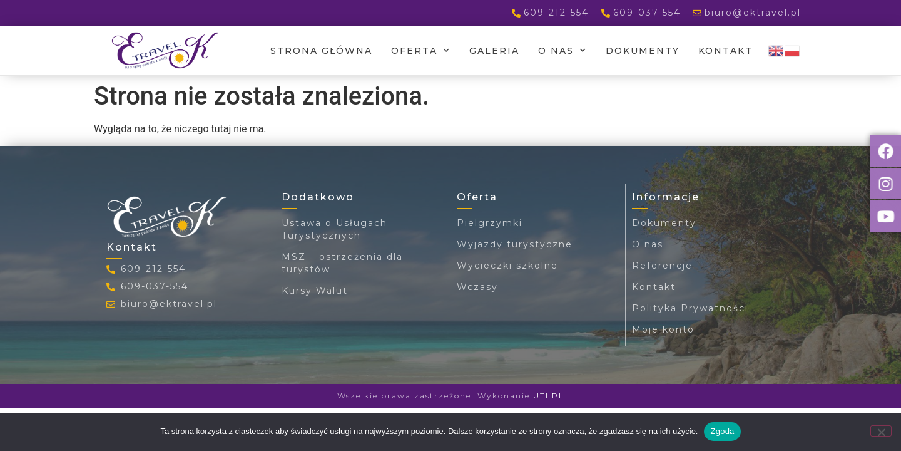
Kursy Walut (315, 290)
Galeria (494, 50)
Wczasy (477, 287)
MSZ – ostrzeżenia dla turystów (342, 263)
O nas (562, 50)
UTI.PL (548, 395)
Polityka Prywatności (690, 308)
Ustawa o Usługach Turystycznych (334, 229)
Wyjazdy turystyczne (515, 244)
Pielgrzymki (489, 223)
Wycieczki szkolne (507, 265)
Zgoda (722, 431)
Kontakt (725, 50)
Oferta (420, 50)
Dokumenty (643, 50)
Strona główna (321, 50)
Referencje (662, 265)
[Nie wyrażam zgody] (881, 431)
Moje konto (663, 329)
